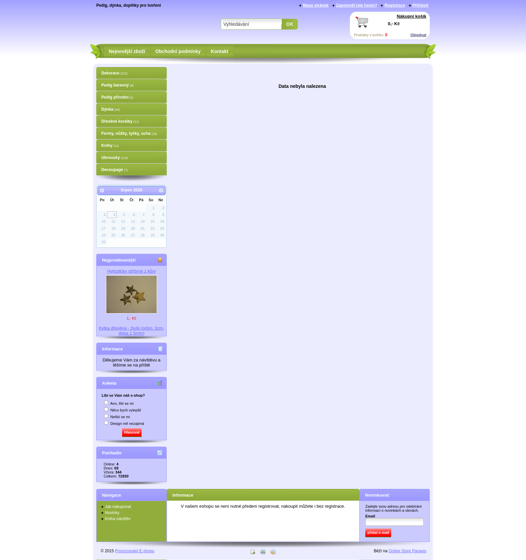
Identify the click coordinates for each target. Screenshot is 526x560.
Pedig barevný (117, 85)
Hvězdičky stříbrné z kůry (131, 271)
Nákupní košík (411, 16)
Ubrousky (114, 157)
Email (370, 516)
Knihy (110, 145)
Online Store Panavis (407, 551)
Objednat (418, 35)
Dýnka (110, 109)
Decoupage (114, 169)
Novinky (112, 512)
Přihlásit (420, 5)
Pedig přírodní (117, 97)
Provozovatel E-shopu (134, 551)
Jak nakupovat (118, 506)
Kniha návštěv (117, 518)
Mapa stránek (316, 5)
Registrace (394, 5)
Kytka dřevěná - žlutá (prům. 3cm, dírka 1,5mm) (131, 331)
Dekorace (114, 73)
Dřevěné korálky (120, 121)
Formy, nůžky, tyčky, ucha (129, 133)
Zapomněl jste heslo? (356, 5)
